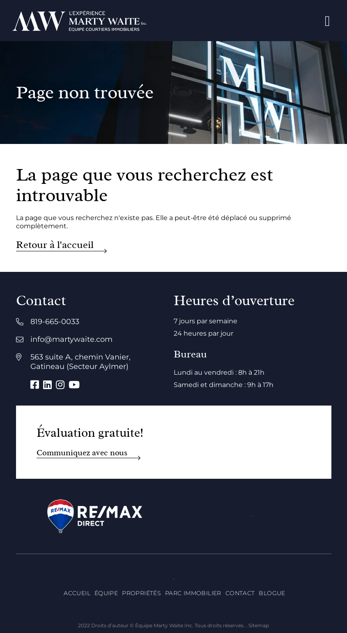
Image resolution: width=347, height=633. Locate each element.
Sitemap (258, 625)
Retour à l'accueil (55, 245)
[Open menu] (327, 21)
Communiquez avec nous (82, 453)
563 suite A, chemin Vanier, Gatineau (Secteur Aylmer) (80, 361)
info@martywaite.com (71, 339)
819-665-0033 (54, 321)
